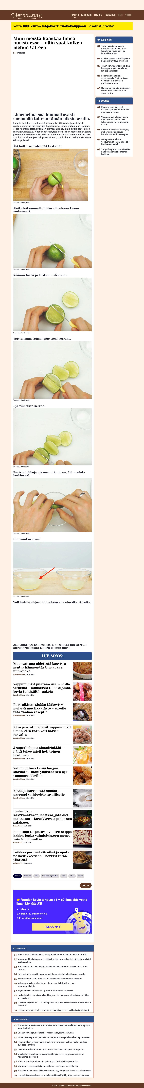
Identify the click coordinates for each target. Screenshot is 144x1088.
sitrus (72, 876)
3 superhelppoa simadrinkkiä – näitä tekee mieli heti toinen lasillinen (38, 751)
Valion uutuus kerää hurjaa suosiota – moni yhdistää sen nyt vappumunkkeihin (40, 772)
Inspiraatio (86, 15)
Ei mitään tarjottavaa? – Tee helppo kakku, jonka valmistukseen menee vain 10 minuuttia (42, 835)
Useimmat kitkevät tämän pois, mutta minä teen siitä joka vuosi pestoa (51, 1049)
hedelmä (27, 876)
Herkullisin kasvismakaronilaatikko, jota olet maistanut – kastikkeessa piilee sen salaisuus (42, 816)
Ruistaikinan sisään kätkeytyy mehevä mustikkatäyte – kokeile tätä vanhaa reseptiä (39, 708)
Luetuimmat (22, 1019)
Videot (128, 15)
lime (36, 876)
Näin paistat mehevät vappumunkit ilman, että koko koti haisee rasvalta (42, 731)
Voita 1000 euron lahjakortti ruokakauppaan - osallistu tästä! (63, 26)
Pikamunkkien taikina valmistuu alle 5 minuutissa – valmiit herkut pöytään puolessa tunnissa (53, 1043)
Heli (15, 53)
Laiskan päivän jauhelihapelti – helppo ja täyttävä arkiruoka (46, 1032)
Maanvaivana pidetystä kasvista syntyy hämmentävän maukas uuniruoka (39, 667)
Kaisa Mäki (17, 826)
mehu (64, 876)
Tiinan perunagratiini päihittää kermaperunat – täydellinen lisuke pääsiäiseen (54, 1037)
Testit (120, 15)
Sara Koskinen (19, 674)
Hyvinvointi (110, 15)
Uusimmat (21, 948)
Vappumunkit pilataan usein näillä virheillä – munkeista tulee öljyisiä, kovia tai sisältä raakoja (42, 687)
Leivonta (98, 15)
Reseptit (75, 15)
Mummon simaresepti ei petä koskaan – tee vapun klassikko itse (48, 1066)
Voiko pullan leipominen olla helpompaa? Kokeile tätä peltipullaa (48, 1061)
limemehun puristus (50, 876)
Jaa (86, 885)
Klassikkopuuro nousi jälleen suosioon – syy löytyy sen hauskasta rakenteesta (54, 1070)
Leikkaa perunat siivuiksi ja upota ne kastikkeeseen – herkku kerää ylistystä (41, 856)
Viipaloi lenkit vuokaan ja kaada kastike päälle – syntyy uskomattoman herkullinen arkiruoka (51, 1055)
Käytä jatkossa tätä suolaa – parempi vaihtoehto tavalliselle (39, 792)
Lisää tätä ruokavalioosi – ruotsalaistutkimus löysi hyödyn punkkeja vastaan (54, 1075)
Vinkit (80, 876)
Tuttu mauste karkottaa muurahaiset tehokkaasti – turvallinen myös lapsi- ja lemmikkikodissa (54, 1027)
